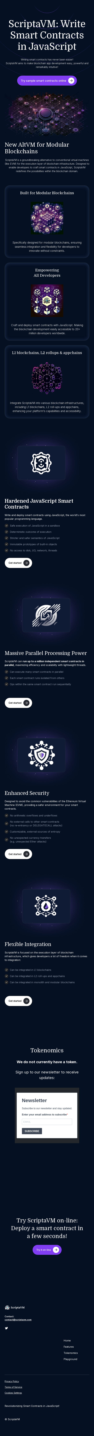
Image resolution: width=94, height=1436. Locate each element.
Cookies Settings (13, 1393)
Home (67, 1340)
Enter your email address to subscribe (44, 1114)
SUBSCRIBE (32, 1131)
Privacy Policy (12, 1381)
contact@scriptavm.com (18, 1319)
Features (69, 1346)
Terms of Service (13, 1387)
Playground (70, 1359)
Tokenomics (71, 1352)
